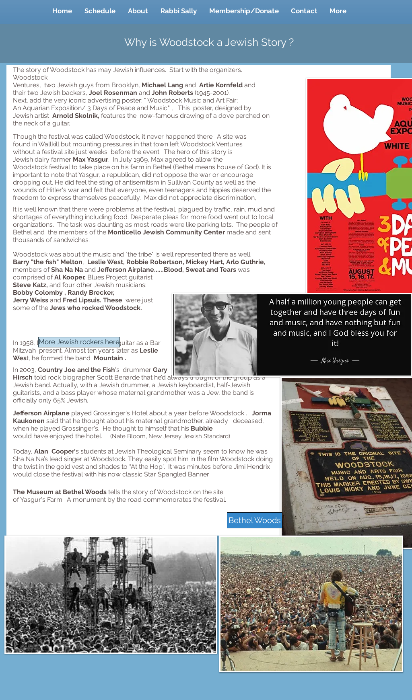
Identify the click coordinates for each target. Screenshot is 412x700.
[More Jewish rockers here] (79, 342)
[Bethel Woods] (254, 520)
